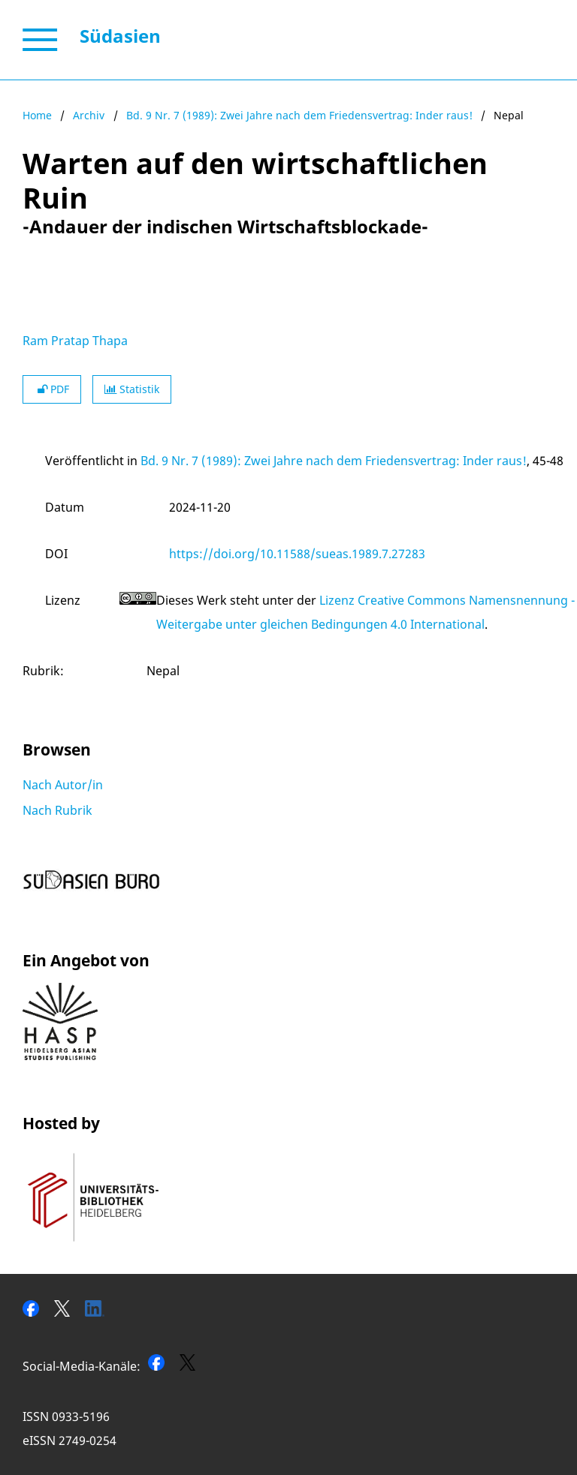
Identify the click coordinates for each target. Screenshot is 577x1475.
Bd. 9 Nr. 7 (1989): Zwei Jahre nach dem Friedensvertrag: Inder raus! (299, 115)
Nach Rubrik (57, 810)
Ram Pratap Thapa (75, 340)
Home (37, 115)
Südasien (120, 35)
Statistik (131, 389)
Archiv (88, 115)
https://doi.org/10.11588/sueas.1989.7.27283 (297, 553)
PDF (52, 389)
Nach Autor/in (63, 785)
